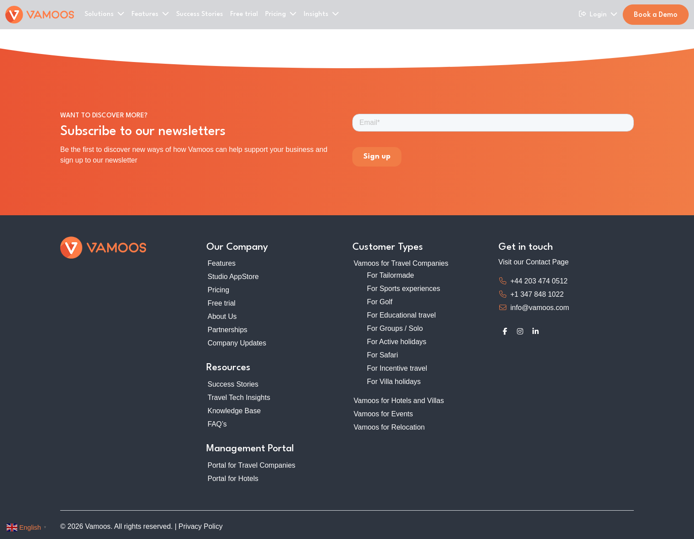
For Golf (380, 302)
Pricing (218, 290)
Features (221, 263)
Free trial (244, 14)
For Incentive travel (397, 368)
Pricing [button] (281, 14)
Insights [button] (321, 14)
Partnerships (227, 329)
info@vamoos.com (539, 307)
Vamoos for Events (383, 414)
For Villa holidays (394, 381)
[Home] (39, 15)
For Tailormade (390, 275)
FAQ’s (217, 424)
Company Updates (237, 343)
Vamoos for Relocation (389, 427)
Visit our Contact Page (533, 262)
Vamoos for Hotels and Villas (399, 400)
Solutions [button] (104, 14)
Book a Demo (656, 15)
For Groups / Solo (395, 328)
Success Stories (199, 14)
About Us (222, 316)
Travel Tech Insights (239, 397)
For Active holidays (396, 341)
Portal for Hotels (233, 478)
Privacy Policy (200, 526)
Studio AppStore (233, 276)
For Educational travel (401, 315)
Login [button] (603, 14)
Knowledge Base (234, 411)
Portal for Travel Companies (251, 465)
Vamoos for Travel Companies (401, 263)
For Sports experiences (403, 288)
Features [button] (150, 14)
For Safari (382, 355)
